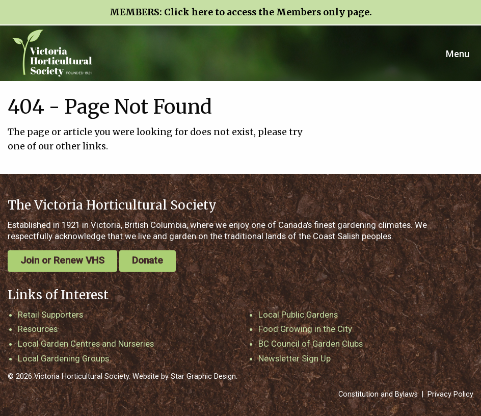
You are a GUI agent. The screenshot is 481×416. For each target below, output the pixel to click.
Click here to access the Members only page (266, 12)
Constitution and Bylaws (378, 394)
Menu (457, 53)
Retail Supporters (50, 314)
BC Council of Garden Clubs (310, 344)
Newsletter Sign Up (294, 358)
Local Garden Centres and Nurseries (86, 344)
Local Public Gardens (298, 314)
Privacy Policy (450, 394)
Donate (147, 260)
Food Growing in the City (305, 329)
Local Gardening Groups (63, 358)
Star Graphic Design (203, 376)
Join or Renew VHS (62, 260)
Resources (38, 329)
